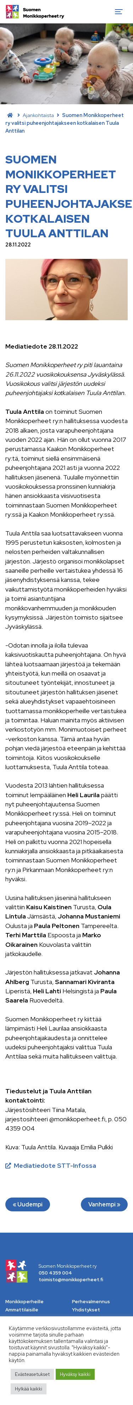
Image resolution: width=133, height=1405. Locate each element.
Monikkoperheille (24, 1302)
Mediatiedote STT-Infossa (55, 1165)
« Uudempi (28, 1204)
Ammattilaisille (21, 1310)
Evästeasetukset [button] (32, 1374)
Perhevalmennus (91, 1302)
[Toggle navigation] (118, 11)
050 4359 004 (55, 1273)
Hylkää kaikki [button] (28, 1389)
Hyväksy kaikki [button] (75, 1374)
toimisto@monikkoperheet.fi (71, 1280)
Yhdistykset (86, 1310)
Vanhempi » (104, 1204)
